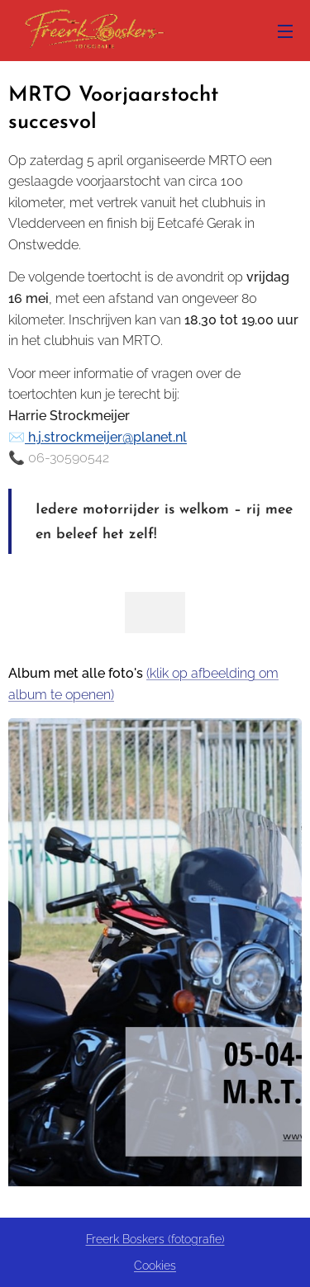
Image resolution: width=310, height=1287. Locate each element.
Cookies (155, 1265)
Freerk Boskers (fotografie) (155, 1239)
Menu (285, 31)
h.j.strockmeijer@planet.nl (106, 437)
